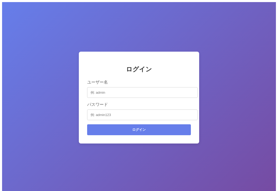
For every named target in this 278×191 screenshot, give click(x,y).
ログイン (139, 130)
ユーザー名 (97, 82)
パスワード (97, 104)
